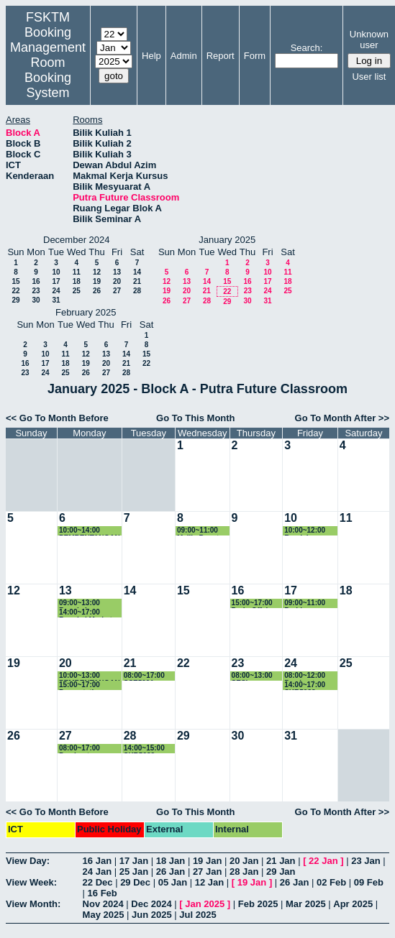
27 (117, 291)
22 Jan (323, 860)
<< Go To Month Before (57, 418)
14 (137, 272)
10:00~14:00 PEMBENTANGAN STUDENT (89, 530)
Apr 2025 (353, 903)
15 (15, 281)
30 (36, 300)
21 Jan (280, 860)
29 (15, 300)
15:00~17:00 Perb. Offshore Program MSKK (256, 603)
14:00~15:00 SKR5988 (144, 748)
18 (77, 281)
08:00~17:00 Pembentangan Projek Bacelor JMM (85, 748)
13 (117, 272)
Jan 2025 (204, 903)
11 (77, 272)
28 (137, 291)
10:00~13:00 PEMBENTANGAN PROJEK (89, 676)
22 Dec (98, 882)
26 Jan (170, 871)
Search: (307, 47)
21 (137, 281)
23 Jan (365, 860)
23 (36, 291)
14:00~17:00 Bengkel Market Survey (85, 612)
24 (56, 291)
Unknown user (369, 39)
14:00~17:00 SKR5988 (304, 685)
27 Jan (207, 871)
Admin (184, 55)
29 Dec (135, 882)
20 (117, 281)
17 (56, 281)
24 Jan (97, 871)
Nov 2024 (103, 903)
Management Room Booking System (48, 70)
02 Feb (331, 882)
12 (97, 272)
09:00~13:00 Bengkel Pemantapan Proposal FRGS (85, 603)
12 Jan (209, 882)
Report (220, 55)
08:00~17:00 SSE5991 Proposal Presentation (146, 676)
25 (77, 291)
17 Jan (133, 860)
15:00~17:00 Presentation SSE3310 (81, 685)
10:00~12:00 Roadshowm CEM (305, 530)
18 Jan (170, 860)
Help (151, 55)
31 (56, 300)
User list (369, 76)
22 (15, 291)
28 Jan (244, 871)
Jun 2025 (152, 914)
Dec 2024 (151, 903)
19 (97, 281)
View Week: (31, 882)
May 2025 (103, 914)
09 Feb (368, 882)
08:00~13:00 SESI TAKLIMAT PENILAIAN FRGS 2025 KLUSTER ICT (255, 676)
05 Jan (172, 882)
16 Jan (97, 860)
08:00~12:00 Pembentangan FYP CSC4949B (310, 676)
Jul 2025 (197, 914)
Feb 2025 (258, 903)
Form (254, 55)
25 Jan (133, 871)
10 (56, 272)
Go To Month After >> (342, 418)
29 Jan (280, 871)
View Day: (28, 860)
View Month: (33, 903)
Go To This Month (195, 418)
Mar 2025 (306, 903)
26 (97, 291)
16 (36, 281)
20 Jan (244, 860)
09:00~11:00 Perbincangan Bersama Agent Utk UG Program (310, 603)
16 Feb (102, 893)
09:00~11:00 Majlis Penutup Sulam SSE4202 (202, 530)
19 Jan (207, 860)
